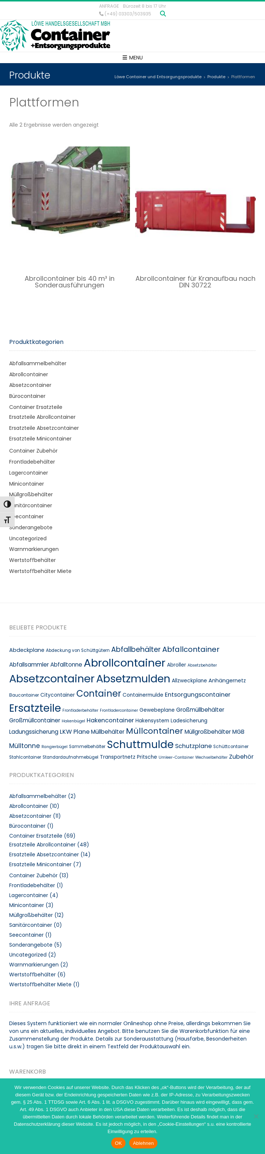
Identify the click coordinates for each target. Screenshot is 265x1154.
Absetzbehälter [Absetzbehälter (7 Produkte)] (202, 665)
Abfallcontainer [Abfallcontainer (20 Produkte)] (190, 649)
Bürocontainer (27, 396)
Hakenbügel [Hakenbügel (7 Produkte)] (73, 721)
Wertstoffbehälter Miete (40, 571)
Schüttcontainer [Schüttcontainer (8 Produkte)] (230, 747)
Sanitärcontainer (30, 505)
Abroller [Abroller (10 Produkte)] (176, 664)
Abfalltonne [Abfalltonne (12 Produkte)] (66, 664)
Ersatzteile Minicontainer (40, 438)
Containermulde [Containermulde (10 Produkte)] (143, 695)
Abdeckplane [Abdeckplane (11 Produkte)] (26, 650)
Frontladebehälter (32, 461)
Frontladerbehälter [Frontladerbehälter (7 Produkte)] (80, 710)
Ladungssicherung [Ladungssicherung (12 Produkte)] (33, 732)
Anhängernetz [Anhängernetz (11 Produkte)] (227, 680)
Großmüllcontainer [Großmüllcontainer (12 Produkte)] (34, 720)
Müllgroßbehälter (31, 494)
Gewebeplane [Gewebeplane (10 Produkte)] (157, 710)
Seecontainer (26, 516)
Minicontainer (26, 483)
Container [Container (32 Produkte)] (98, 693)
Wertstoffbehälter (32, 560)
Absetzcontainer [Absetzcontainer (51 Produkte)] (52, 678)
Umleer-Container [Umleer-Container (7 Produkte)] (176, 757)
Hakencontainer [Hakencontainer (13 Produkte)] (110, 720)
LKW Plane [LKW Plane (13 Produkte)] (75, 731)
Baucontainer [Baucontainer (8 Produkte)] (24, 695)
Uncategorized (28, 538)
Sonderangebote (30, 527)
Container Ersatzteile (35, 407)
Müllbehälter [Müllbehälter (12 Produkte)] (107, 732)
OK (118, 1143)
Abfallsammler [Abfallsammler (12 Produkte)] (29, 664)
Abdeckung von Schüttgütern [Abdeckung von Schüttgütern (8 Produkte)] (78, 650)
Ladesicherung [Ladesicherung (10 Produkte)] (189, 720)
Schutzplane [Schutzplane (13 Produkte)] (193, 746)
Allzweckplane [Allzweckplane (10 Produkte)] (189, 680)
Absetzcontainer (30, 385)
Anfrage (109, 6)
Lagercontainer (28, 472)
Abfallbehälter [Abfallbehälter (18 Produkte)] (136, 649)
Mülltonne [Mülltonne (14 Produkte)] (24, 745)
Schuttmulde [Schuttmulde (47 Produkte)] (140, 744)
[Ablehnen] (255, 1116)
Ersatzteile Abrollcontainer (42, 417)
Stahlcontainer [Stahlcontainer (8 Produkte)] (25, 757)
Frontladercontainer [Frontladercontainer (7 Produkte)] (119, 710)
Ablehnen (143, 1143)
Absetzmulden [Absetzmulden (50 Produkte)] (133, 678)
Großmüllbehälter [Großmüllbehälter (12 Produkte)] (200, 710)
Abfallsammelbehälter (37, 363)
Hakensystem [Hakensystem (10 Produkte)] (152, 720)
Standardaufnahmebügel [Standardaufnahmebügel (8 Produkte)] (70, 757)
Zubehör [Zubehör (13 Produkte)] (241, 756)
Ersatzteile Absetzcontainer (44, 428)
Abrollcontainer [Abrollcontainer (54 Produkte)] (125, 662)
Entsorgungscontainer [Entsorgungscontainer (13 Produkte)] (197, 694)
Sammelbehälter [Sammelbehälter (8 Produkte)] (87, 747)
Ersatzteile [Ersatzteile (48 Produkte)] (35, 708)
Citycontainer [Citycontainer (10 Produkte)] (57, 695)
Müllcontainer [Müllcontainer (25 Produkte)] (154, 731)
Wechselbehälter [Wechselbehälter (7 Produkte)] (211, 757)
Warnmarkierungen (34, 549)
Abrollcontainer (28, 374)
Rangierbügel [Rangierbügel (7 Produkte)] (54, 747)
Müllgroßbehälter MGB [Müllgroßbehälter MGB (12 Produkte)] (214, 732)
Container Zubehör (33, 450)
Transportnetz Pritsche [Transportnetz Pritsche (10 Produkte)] (128, 757)
